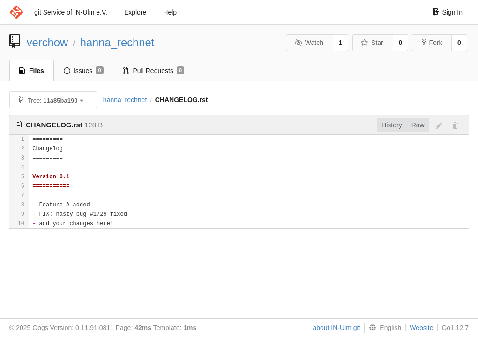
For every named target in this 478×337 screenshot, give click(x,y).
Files (31, 70)
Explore (135, 12)
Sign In (447, 12)
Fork (432, 42)
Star (372, 42)
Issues (84, 70)
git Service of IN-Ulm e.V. (70, 12)
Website (421, 327)
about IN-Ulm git (336, 327)
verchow (47, 42)
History (391, 125)
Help (170, 12)
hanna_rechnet (117, 42)
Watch (308, 42)
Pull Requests (154, 70)
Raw (418, 125)
